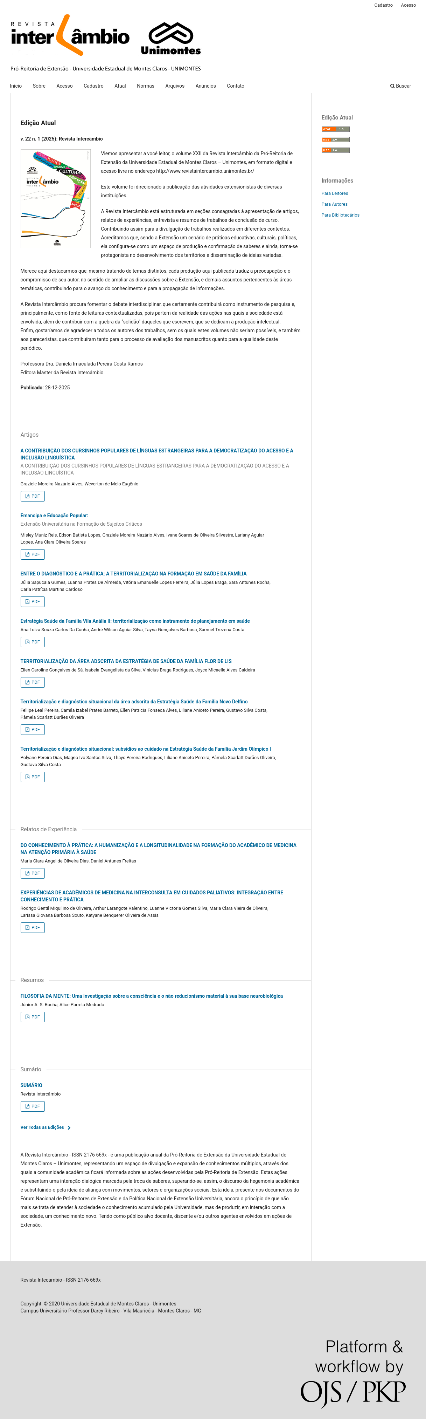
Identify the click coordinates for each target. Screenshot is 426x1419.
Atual (120, 86)
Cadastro (94, 86)
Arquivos (175, 86)
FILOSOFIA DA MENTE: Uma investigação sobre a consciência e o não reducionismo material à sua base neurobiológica (152, 996)
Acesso (64, 86)
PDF (35, 496)
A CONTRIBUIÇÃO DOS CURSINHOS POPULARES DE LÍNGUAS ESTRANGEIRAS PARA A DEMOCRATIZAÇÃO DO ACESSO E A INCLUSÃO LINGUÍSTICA (161, 462)
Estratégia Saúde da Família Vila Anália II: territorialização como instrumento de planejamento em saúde (135, 621)
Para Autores (335, 204)
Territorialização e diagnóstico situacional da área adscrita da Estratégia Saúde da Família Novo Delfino (134, 701)
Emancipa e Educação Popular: (161, 520)
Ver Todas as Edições (42, 1127)
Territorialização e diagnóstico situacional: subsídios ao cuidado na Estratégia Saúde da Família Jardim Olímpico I (146, 749)
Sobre (39, 86)
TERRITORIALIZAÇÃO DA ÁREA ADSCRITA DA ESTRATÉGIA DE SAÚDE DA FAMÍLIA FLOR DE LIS (126, 661)
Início (16, 86)
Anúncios (206, 86)
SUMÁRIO (31, 1085)
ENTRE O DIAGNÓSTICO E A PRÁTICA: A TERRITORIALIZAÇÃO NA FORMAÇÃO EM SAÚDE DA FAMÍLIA (134, 574)
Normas (145, 86)
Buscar (400, 86)
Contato (235, 86)
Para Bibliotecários (341, 215)
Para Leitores (335, 193)
